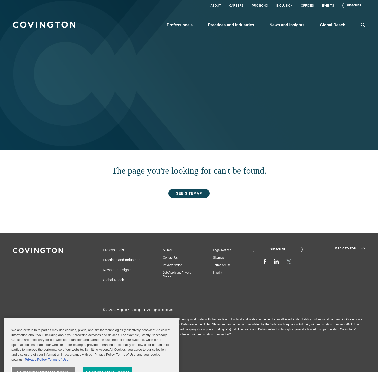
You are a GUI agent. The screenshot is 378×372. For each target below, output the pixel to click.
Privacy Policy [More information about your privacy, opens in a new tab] (36, 366)
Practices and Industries (121, 260)
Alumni (167, 250)
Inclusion (284, 5)
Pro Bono (260, 5)
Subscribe (353, 5)
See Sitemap (189, 193)
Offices (307, 5)
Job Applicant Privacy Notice (177, 274)
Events (328, 5)
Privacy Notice (172, 265)
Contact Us (170, 257)
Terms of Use (222, 265)
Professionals (113, 250)
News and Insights (117, 270)
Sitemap (218, 257)
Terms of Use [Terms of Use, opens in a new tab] (58, 366)
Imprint (217, 272)
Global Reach (113, 280)
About (216, 5)
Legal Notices (222, 250)
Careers (236, 5)
